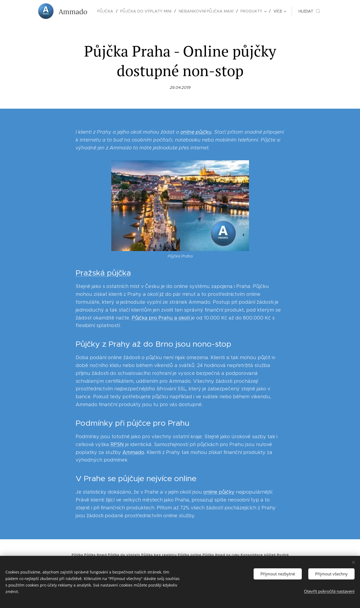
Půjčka (77, 555)
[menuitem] (109, 11)
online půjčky (218, 492)
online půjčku (195, 132)
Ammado (133, 452)
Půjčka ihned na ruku (220, 555)
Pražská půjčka (103, 273)
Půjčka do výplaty (124, 555)
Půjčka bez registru (159, 555)
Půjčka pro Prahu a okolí (160, 318)
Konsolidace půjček (258, 555)
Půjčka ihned (95, 555)
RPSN (117, 444)
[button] (306, 11)
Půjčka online (189, 555)
